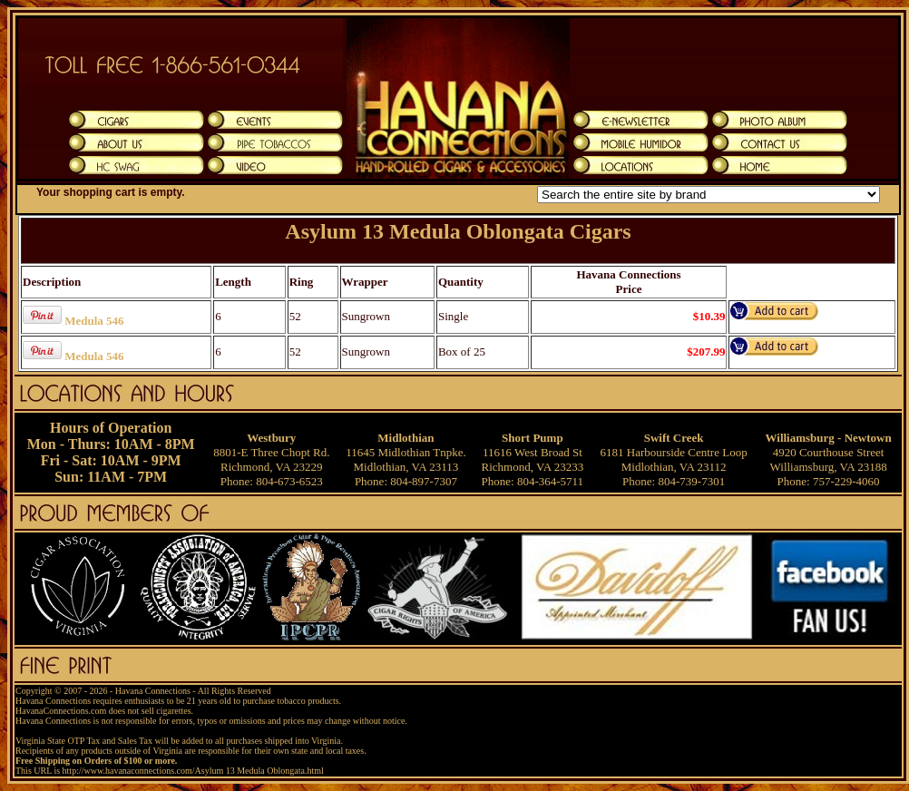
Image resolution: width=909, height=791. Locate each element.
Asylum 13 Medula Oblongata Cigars (457, 231)
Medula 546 (93, 320)
